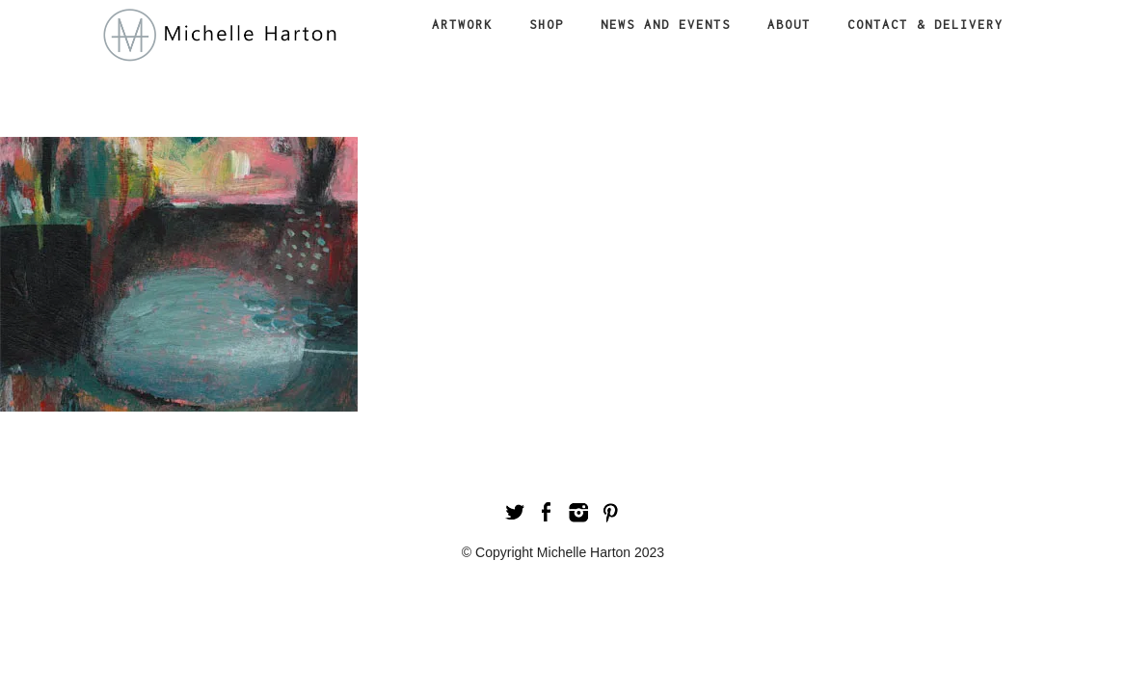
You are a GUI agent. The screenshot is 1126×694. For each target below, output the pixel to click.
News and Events (666, 24)
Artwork (462, 24)
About (789, 24)
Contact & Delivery (925, 24)
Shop (546, 24)
